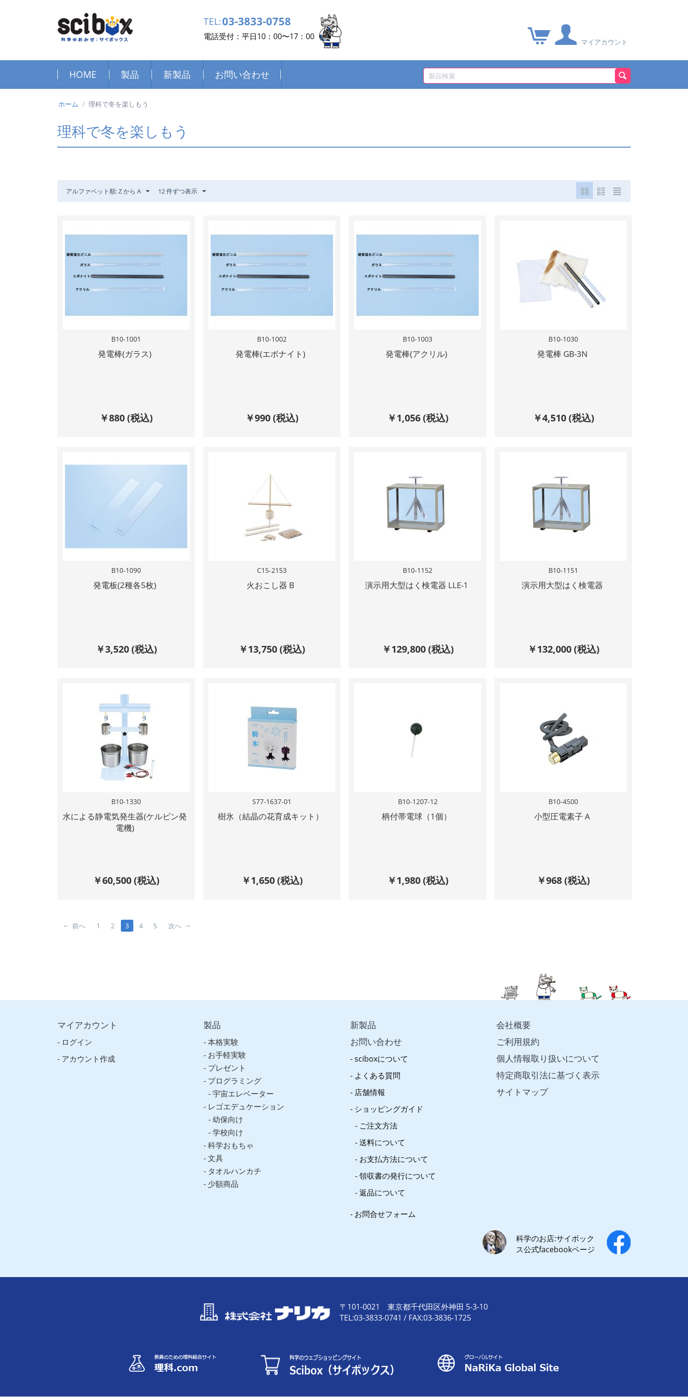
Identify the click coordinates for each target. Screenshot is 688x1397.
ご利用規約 (517, 1031)
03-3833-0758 (261, 22)
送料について (382, 1132)
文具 (215, 1148)
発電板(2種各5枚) (124, 581)
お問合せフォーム (385, 1204)
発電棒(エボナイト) (270, 353)
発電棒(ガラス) (124, 353)
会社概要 (513, 1015)
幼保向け (228, 1109)
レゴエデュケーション (246, 1096)
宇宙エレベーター (243, 1083)
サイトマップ (522, 1081)
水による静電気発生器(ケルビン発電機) (125, 815)
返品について (382, 1182)
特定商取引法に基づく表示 (548, 1065)
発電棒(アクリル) (416, 353)
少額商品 (223, 1174)
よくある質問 (377, 1065)
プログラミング (234, 1070)
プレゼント (227, 1058)
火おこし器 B (270, 581)
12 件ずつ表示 (191, 191)
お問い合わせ (242, 74)
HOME (83, 74)
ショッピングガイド (389, 1099)
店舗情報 (370, 1082)
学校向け (228, 1122)
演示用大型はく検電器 (562, 581)
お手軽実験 (227, 1045)
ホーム (68, 103)
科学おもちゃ (231, 1135)
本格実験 (223, 1032)
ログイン (77, 1032)
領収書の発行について (397, 1166)
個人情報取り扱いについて (548, 1048)
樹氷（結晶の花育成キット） (270, 809)
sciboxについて (381, 1048)
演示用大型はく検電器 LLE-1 (416, 581)
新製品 (177, 74)
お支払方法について (393, 1149)
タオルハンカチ (234, 1161)
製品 (130, 74)
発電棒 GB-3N (562, 353)
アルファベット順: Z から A (111, 191)
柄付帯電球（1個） (417, 809)
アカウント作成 (88, 1048)
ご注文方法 (378, 1115)
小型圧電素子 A (562, 809)
